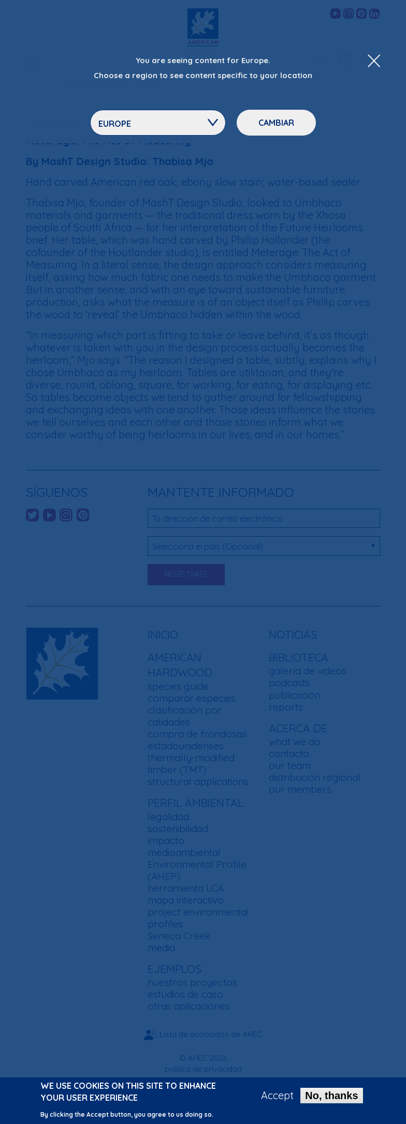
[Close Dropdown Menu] (374, 61)
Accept (277, 1098)
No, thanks (331, 1098)
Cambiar (276, 122)
